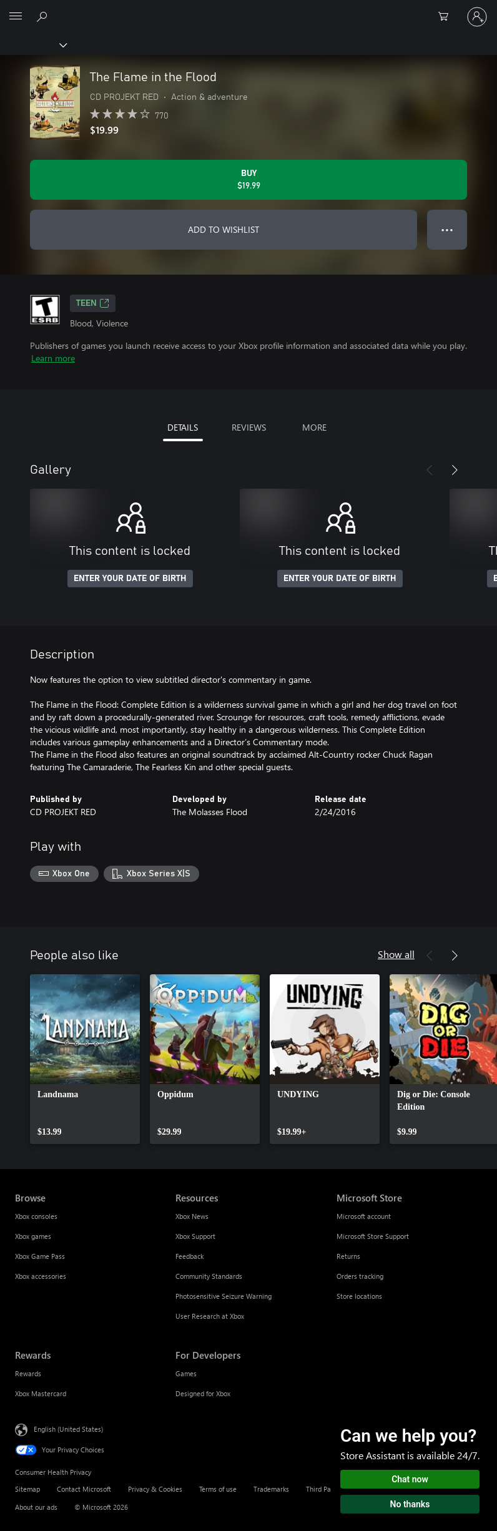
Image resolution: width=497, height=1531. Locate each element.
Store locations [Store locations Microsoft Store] (359, 1296)
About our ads (36, 1507)
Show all (396, 954)
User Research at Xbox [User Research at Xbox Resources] (209, 1316)
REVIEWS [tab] (249, 427)
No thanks (410, 1504)
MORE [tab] (314, 427)
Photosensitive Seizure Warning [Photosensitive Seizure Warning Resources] (223, 1296)
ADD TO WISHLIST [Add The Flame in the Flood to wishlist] (223, 229)
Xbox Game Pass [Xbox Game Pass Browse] (40, 1256)
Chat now (409, 1479)
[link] (85, 1059)
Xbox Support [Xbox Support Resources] (195, 1236)
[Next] (454, 470)
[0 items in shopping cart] (447, 17)
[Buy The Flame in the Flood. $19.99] (248, 180)
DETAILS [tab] (182, 427)
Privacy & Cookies (155, 1489)
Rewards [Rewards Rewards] (28, 1373)
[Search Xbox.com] (43, 16)
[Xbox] (32, 44)
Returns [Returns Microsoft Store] (348, 1256)
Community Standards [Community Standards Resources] (208, 1276)
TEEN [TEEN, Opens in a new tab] (92, 303)
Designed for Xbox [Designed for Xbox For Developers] (202, 1393)
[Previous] (429, 470)
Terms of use (218, 1489)
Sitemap (27, 1489)
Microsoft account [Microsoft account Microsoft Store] (364, 1216)
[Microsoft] (248, 9)
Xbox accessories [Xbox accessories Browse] (40, 1276)
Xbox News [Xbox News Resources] (192, 1216)
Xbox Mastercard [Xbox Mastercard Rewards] (40, 1393)
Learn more (53, 358)
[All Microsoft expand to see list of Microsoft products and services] (16, 17)
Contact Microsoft (84, 1489)
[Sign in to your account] (477, 17)
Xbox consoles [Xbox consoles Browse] (36, 1216)
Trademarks (271, 1489)
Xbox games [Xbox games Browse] (33, 1236)
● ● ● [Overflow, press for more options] (447, 229)
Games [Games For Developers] (186, 1373)
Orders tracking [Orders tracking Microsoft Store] (360, 1276)
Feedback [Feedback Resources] (189, 1256)
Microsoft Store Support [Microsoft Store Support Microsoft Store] (373, 1236)
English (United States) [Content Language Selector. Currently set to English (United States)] (68, 1428)
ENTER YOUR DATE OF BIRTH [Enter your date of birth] (130, 578)
